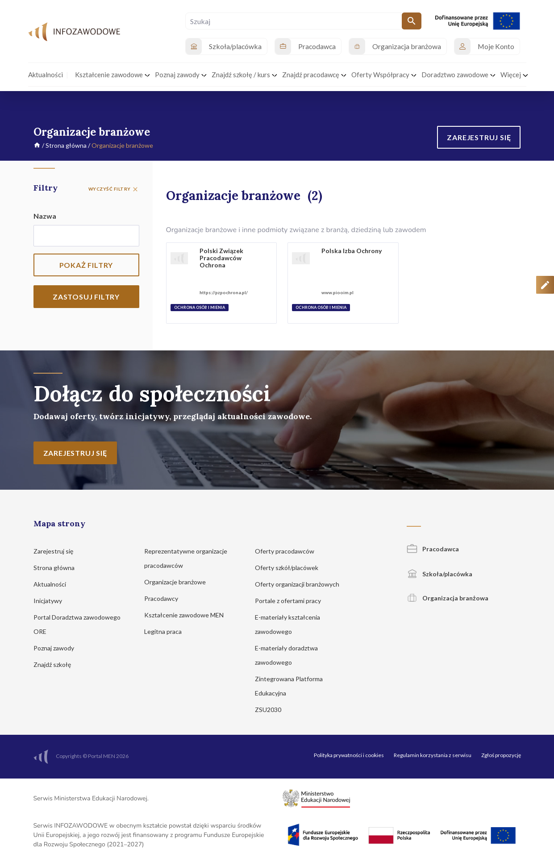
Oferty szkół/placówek (291, 567)
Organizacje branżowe (179, 582)
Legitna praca (163, 631)
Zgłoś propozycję (501, 755)
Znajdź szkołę (56, 664)
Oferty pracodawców (289, 551)
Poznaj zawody (58, 648)
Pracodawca (433, 549)
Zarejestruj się (57, 551)
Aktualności (54, 584)
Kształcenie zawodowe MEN (188, 615)
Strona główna (66, 145)
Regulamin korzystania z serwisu (432, 755)
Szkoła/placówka (439, 574)
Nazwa (44, 216)
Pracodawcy (165, 598)
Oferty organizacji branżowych (301, 584)
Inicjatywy (52, 600)
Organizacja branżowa (447, 598)
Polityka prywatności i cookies (349, 755)
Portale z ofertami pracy (292, 600)
